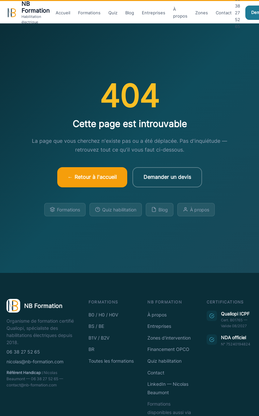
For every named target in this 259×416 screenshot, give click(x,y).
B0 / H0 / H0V (103, 314)
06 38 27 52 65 (23, 352)
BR (91, 349)
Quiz (112, 12)
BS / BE (96, 326)
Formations (89, 12)
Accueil (63, 12)
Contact (224, 12)
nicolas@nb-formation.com (35, 361)
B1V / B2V (99, 338)
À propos (180, 13)
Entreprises (153, 12)
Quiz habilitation (115, 209)
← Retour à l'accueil (92, 177)
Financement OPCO (168, 349)
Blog (129, 12)
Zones (201, 12)
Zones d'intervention (169, 338)
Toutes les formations (111, 361)
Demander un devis (167, 177)
